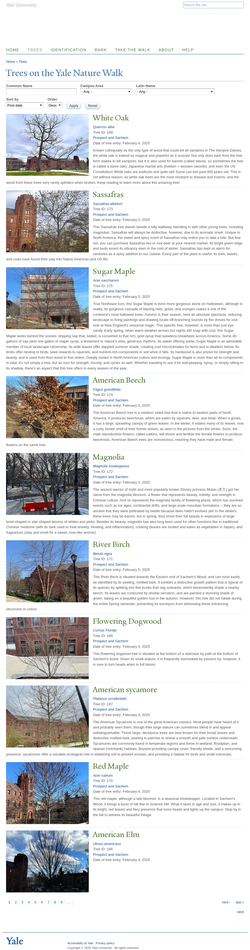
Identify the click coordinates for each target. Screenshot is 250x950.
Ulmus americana (107, 844)
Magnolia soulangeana (111, 466)
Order (52, 99)
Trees (35, 50)
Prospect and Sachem (110, 138)
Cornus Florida (104, 630)
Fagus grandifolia (106, 389)
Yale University (21, 4)
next (240, 912)
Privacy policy (105, 943)
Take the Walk (132, 50)
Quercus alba (103, 127)
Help (188, 50)
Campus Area (91, 86)
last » (240, 902)
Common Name (19, 86)
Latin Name (145, 86)
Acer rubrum (103, 775)
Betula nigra (102, 554)
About (166, 50)
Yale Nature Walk (65, 16)
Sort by (12, 99)
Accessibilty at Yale (80, 943)
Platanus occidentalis (110, 699)
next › (226, 902)
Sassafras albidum (107, 204)
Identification (69, 50)
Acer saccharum (106, 280)
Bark (101, 50)
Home (12, 50)
